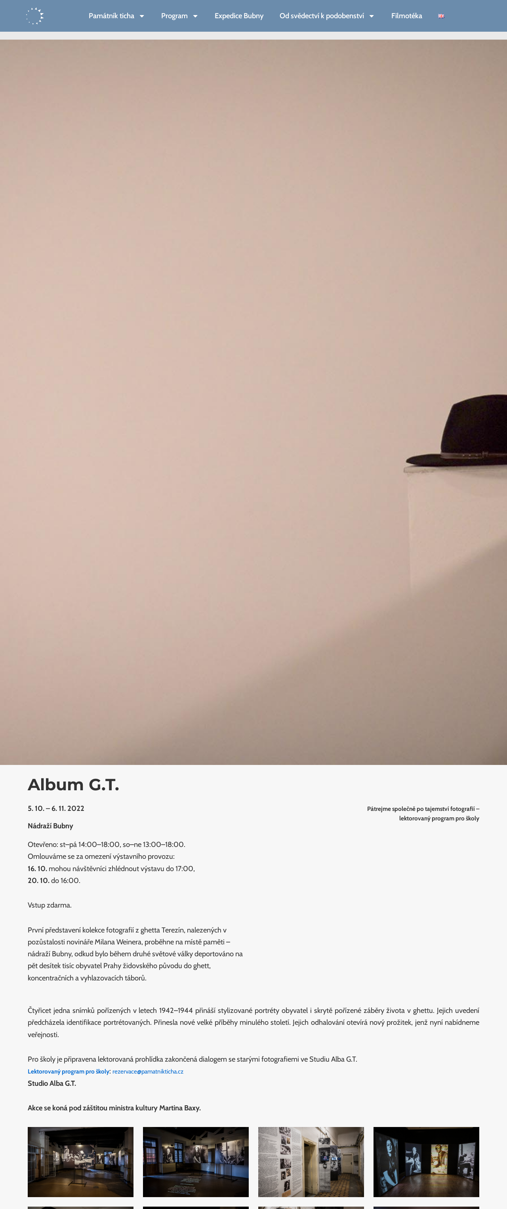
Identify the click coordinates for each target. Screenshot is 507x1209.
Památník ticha (117, 15)
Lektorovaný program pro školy (76, 1071)
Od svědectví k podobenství (327, 15)
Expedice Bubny (239, 15)
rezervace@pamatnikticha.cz (171, 1071)
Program (180, 15)
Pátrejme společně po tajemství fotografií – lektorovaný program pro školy (413, 813)
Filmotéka (406, 15)
